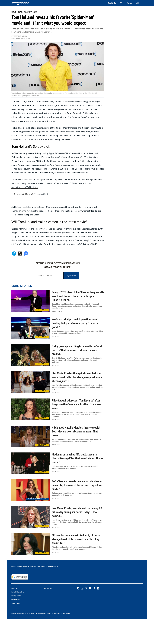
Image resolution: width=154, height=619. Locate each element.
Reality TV (112, 3)
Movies (129, 3)
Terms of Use (15, 603)
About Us (14, 588)
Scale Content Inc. (53, 566)
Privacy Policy (16, 596)
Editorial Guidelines (17, 592)
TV (121, 3)
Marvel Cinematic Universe (42, 121)
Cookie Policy (15, 599)
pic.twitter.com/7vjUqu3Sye (24, 187)
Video (138, 3)
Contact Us (47, 588)
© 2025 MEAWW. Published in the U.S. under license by (29, 566)
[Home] (20, 3)
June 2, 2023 (42, 194)
